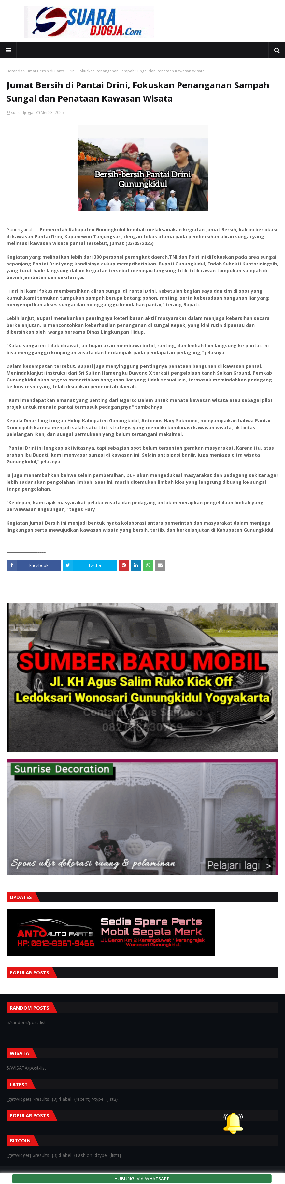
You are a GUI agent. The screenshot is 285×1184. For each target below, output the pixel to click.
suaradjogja (22, 112)
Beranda (14, 71)
